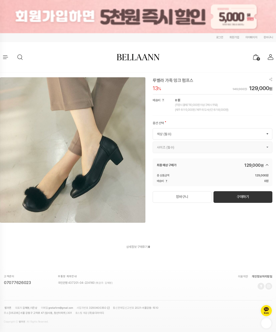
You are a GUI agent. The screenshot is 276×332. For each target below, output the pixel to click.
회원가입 (234, 37)
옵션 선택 (158, 123)
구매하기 (243, 196)
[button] (20, 57)
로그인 (219, 37)
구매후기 (143, 247)
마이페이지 (251, 37)
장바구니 (268, 37)
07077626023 (17, 282)
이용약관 (243, 276)
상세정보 (131, 247)
